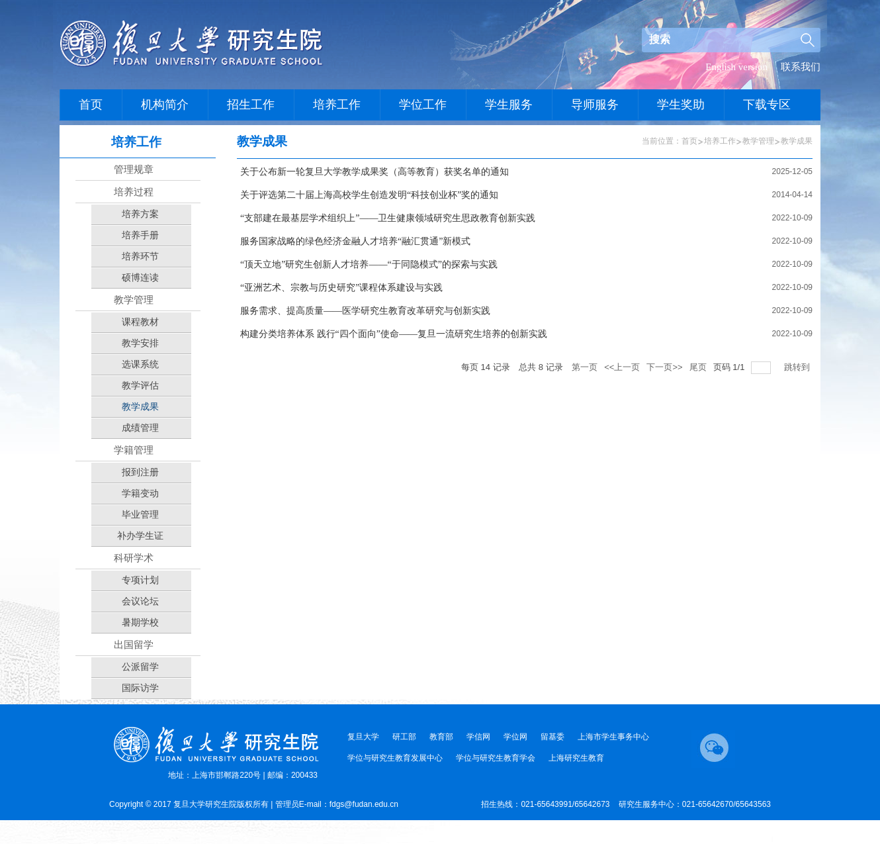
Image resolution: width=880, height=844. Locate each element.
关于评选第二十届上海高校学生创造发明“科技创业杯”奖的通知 (369, 195)
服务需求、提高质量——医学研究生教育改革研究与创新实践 (365, 311)
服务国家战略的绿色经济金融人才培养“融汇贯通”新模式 (355, 241)
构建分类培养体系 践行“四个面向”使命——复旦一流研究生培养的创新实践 (393, 334)
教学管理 (758, 141)
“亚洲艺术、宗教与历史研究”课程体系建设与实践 (341, 288)
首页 (689, 141)
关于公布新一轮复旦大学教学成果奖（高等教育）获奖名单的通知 (374, 172)
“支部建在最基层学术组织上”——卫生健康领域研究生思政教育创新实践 (387, 218)
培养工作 (720, 141)
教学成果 (797, 141)
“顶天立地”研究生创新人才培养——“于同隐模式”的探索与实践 (369, 264)
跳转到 (798, 367)
